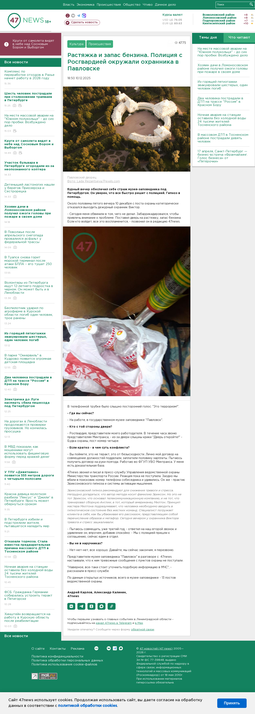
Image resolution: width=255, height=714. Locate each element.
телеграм (79, 16)
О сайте (38, 648)
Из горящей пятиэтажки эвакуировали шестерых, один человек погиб (223, 85)
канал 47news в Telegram (114, 623)
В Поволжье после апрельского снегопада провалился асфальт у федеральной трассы (29, 240)
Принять (232, 703)
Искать (251, 4)
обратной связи (142, 630)
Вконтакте (96, 648)
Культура (76, 44)
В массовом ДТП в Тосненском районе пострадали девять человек (223, 138)
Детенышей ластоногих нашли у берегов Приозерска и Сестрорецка (29, 191)
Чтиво (148, 4)
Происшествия (109, 4)
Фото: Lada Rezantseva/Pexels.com (93, 181)
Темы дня (208, 37)
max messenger (84, 16)
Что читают (239, 37)
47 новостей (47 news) (156, 649)
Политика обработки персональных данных (67, 660)
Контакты (58, 648)
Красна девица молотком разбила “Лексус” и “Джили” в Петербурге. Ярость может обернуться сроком (29, 502)
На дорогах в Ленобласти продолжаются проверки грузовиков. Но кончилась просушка (29, 429)
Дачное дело (165, 4)
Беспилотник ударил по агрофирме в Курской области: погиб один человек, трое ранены (29, 316)
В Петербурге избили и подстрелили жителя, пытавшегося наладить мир (29, 525)
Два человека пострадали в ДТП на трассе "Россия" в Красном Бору (220, 101)
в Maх (139, 623)
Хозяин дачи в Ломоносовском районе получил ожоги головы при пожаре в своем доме (223, 68)
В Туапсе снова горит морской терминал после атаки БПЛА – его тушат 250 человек (29, 265)
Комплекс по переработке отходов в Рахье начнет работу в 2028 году (29, 77)
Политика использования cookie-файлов (64, 664)
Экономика (85, 4)
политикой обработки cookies (87, 706)
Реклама (77, 648)
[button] (71, 606)
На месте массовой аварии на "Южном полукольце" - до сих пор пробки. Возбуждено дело (29, 123)
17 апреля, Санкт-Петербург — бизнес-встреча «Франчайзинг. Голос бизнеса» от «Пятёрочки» (223, 156)
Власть (68, 4)
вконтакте (73, 16)
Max (121, 648)
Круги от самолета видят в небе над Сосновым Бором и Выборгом (33, 44)
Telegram (115, 648)
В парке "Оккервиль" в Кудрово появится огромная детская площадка (29, 361)
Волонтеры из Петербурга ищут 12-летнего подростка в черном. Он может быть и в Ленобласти (29, 290)
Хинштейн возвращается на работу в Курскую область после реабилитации (29, 620)
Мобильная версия (68, 16)
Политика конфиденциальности (57, 656)
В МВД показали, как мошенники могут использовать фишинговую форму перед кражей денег (29, 454)
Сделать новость (84, 22)
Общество (132, 4)
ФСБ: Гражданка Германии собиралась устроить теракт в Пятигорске (29, 598)
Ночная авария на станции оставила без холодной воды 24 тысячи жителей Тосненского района (29, 574)
